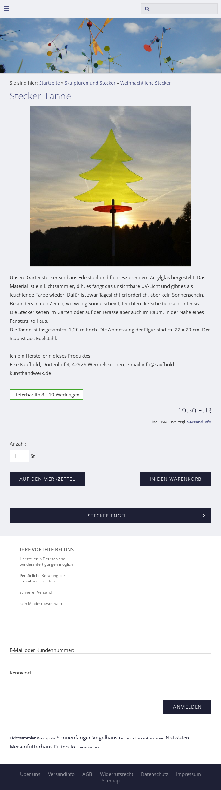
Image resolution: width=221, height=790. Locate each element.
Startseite (49, 83)
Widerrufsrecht (116, 774)
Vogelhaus (105, 737)
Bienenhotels (88, 747)
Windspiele (46, 738)
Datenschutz (154, 774)
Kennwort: (21, 672)
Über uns (30, 774)
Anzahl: (18, 444)
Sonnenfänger (74, 737)
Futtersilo (64, 746)
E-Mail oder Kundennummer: (42, 650)
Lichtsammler (23, 738)
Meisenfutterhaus (31, 746)
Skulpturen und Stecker (90, 83)
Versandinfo (199, 422)
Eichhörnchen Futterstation (141, 738)
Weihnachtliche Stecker (145, 83)
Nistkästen (177, 737)
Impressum (188, 774)
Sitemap (111, 780)
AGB (87, 774)
